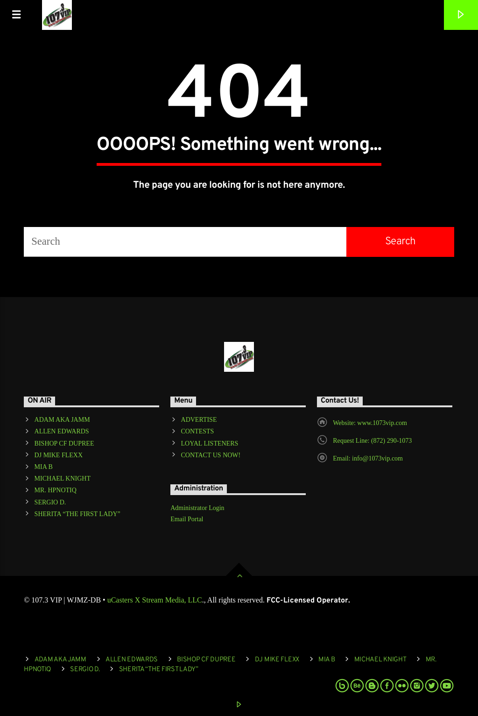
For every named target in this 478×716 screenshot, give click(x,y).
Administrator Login (197, 507)
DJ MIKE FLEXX (59, 455)
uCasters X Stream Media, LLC (154, 600)
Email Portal (186, 519)
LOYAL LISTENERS (210, 443)
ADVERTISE (199, 419)
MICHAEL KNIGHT (63, 478)
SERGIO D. (50, 502)
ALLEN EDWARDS (62, 431)
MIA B (44, 466)
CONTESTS (197, 431)
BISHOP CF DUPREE (64, 443)
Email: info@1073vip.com (368, 458)
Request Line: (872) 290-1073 (372, 440)
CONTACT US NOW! (211, 455)
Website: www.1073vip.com (370, 422)
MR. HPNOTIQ (56, 490)
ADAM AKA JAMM (62, 419)
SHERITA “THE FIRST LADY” (77, 514)
